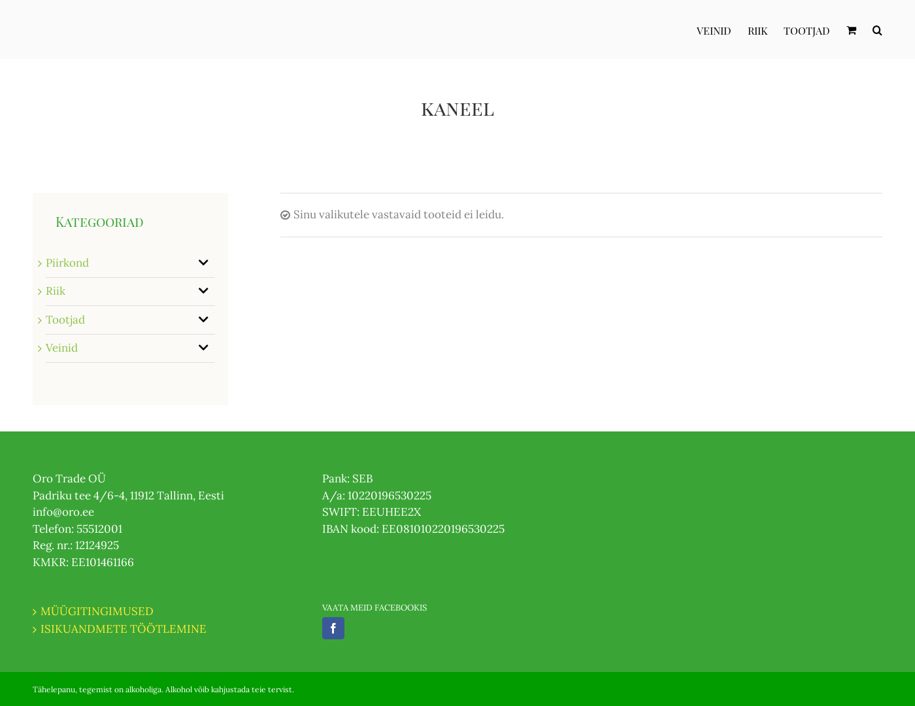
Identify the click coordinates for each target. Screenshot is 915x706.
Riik (55, 291)
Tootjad (65, 319)
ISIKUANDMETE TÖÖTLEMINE (124, 629)
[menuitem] (722, 29)
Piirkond (67, 263)
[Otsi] (877, 29)
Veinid (62, 348)
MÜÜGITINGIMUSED (97, 611)
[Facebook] (333, 628)
